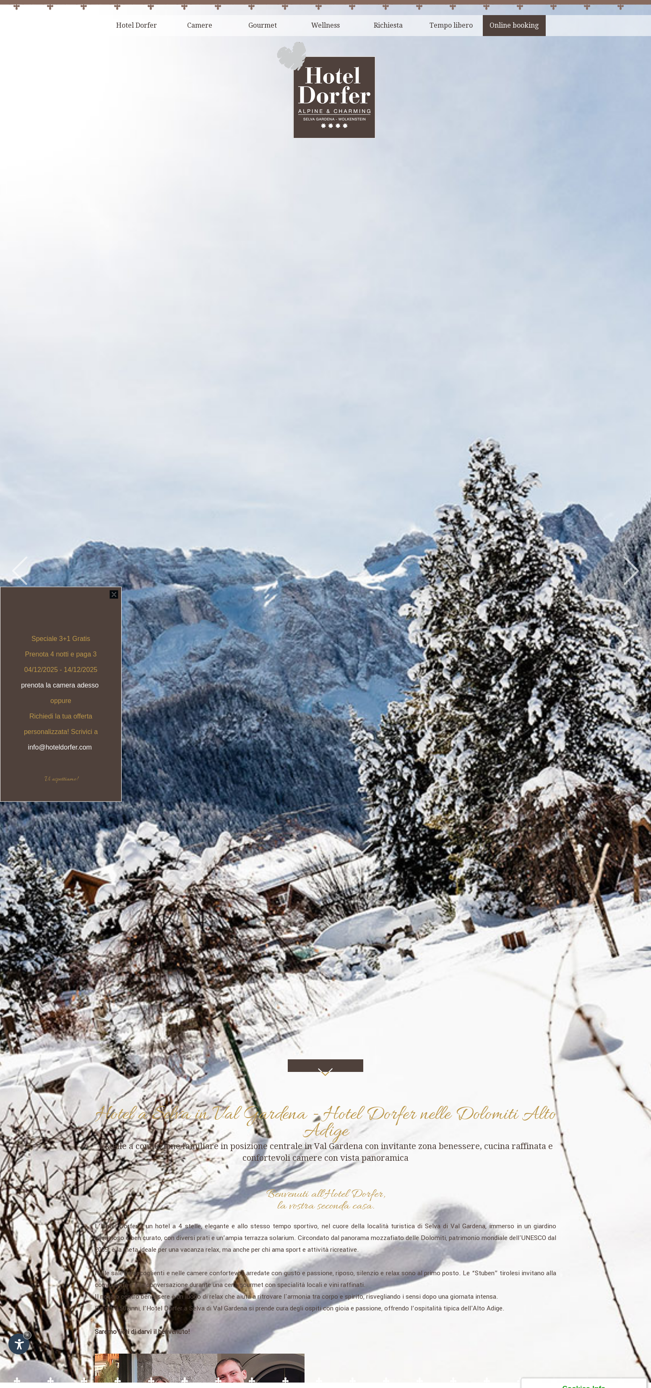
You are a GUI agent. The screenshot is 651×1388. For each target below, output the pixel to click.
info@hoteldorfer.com (61, 746)
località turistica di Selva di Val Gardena (426, 985)
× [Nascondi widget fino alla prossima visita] (27, 1335)
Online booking (514, 25)
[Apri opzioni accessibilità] (18, 1344)
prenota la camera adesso (60, 684)
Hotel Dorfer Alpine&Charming (128, 1293)
